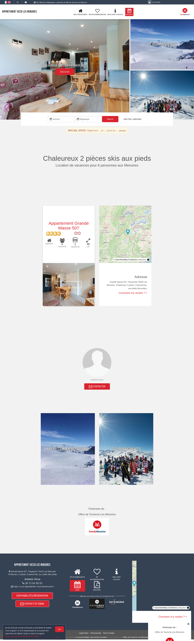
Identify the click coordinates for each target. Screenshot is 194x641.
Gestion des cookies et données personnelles (21, 636)
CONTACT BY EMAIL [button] (32, 606)
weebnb (57, 639)
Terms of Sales (108, 635)
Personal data (95, 635)
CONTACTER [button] (97, 387)
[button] (132, 119)
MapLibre (142, 260)
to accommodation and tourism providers (91, 639)
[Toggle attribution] (148, 260)
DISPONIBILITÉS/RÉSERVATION (32, 597)
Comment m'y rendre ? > (133, 293)
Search (110, 119)
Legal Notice (84, 635)
